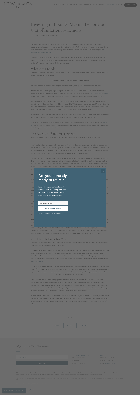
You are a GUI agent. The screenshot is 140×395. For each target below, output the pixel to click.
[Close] (103, 171)
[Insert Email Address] (53, 203)
